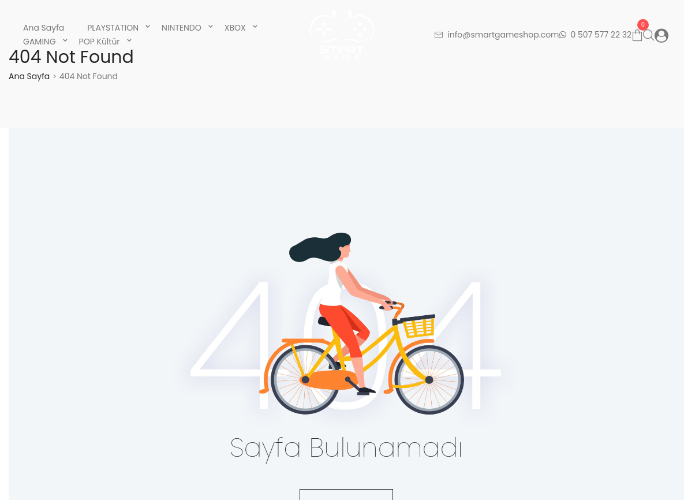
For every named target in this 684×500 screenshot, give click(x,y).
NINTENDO (181, 27)
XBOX (235, 27)
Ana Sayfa (43, 27)
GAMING (39, 41)
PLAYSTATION (113, 27)
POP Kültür (99, 41)
